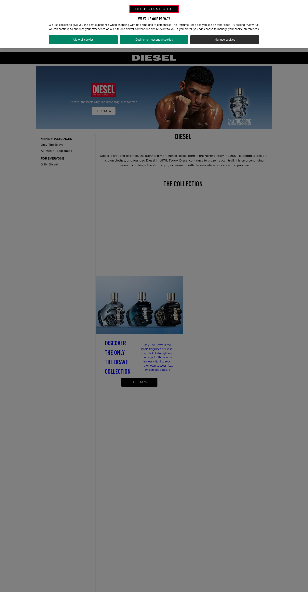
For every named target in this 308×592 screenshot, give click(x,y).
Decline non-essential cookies (154, 39)
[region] (154, 24)
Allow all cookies (83, 39)
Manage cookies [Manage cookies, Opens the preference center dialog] (225, 39)
